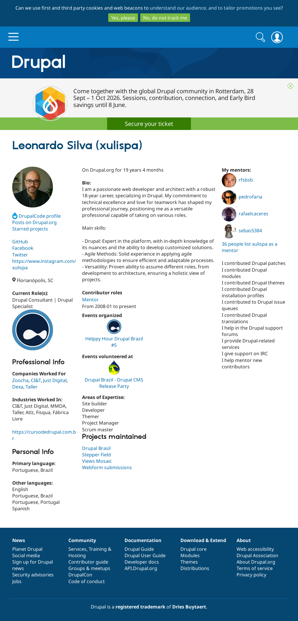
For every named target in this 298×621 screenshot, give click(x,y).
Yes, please (123, 18)
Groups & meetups (89, 568)
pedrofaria (242, 196)
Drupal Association (257, 555)
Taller (32, 386)
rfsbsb (237, 180)
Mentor (90, 299)
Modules (190, 555)
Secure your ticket (149, 124)
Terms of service (255, 568)
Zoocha (20, 380)
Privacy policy (251, 574)
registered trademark (140, 607)
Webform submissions (107, 467)
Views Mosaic (97, 461)
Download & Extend (203, 540)
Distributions (194, 568)
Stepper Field (96, 454)
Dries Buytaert (189, 607)
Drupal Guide (139, 549)
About (244, 540)
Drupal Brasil (96, 448)
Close (290, 86)
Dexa (17, 386)
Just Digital (55, 380)
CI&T (36, 380)
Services (77, 549)
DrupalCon (80, 574)
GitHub (20, 241)
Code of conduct (86, 581)
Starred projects (30, 229)
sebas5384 (242, 230)
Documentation (143, 540)
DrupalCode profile (36, 216)
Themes (189, 562)
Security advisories (33, 574)
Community (82, 540)
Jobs (17, 581)
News (18, 540)
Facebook (22, 248)
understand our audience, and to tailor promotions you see (215, 8)
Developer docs (142, 562)
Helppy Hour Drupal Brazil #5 (114, 341)
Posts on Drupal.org (34, 222)
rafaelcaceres (245, 213)
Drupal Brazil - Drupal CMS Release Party (114, 383)
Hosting (77, 555)
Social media (26, 555)
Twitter (20, 254)
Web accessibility (255, 549)
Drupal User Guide (145, 555)
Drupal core (193, 549)
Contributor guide (88, 562)
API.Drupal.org (141, 568)
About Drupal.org (256, 562)
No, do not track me (165, 18)
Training (98, 549)
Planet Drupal (27, 549)
